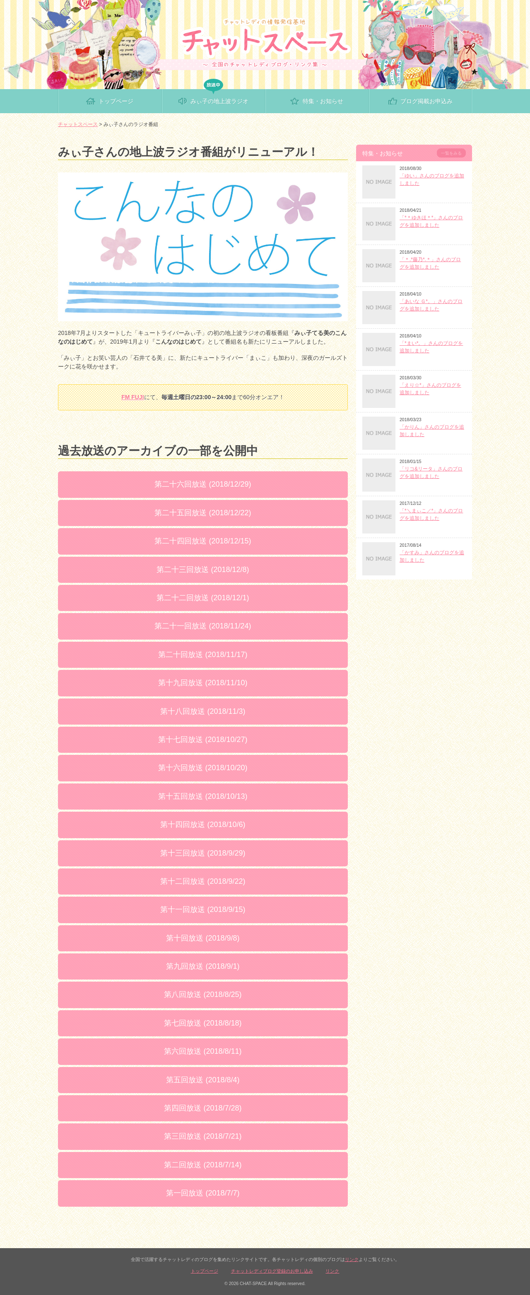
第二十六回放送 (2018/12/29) (202, 484)
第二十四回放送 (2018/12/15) (202, 541)
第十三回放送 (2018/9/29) (202, 853)
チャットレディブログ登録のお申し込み (272, 1270)
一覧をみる (451, 153)
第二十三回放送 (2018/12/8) (203, 569)
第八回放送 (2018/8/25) (202, 994)
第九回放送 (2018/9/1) (202, 966)
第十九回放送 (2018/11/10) (202, 683)
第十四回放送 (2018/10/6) (202, 824)
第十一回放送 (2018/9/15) (202, 909)
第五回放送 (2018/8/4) (202, 1080)
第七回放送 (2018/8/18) (202, 1023)
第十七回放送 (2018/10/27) (202, 739)
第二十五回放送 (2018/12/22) (202, 513)
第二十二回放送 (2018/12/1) (203, 598)
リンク (352, 1259)
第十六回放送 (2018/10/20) (202, 768)
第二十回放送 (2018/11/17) (202, 654)
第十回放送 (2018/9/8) (202, 938)
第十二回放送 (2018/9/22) (202, 881)
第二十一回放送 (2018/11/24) (202, 626)
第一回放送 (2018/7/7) (202, 1193)
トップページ (204, 1270)
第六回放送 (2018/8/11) (202, 1051)
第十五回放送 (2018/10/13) (202, 796)
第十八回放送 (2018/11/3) (202, 711)
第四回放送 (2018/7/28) (202, 1108)
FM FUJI (132, 397)
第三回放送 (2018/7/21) (202, 1136)
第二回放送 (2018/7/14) (202, 1165)
